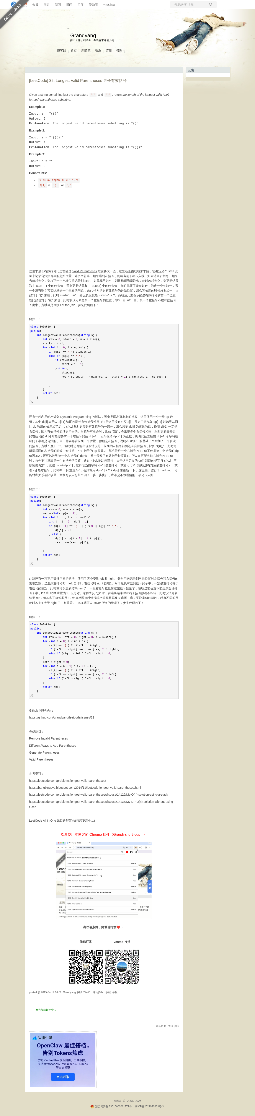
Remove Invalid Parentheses (48, 738)
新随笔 (85, 50)
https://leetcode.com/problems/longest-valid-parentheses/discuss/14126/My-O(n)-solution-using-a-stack (98, 794)
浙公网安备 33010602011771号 (111, 1106)
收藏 (108, 992)
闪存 (80, 4)
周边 (47, 4)
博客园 (61, 50)
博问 (69, 4)
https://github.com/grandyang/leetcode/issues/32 (61, 717)
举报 (115, 992)
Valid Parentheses (84, 271)
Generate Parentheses (44, 752)
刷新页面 (161, 1026)
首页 (74, 50)
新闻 (58, 4)
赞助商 (93, 4)
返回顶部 (173, 1026)
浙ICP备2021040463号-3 (149, 1106)
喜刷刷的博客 (128, 416)
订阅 (109, 50)
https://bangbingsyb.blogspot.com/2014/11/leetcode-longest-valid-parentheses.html (85, 787)
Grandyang (83, 35)
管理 (119, 50)
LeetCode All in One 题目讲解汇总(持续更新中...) (62, 820)
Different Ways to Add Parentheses (52, 745)
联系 (98, 50)
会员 (35, 4)
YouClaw (109, 4)
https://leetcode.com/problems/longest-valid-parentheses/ (67, 780)
